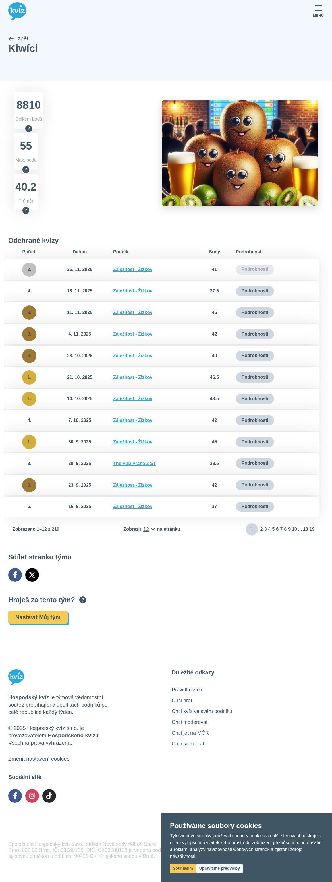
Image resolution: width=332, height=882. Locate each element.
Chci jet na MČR (190, 733)
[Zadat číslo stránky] (252, 529)
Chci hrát (182, 700)
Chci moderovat (190, 722)
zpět (18, 39)
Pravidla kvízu (188, 690)
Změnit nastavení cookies (38, 759)
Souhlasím (183, 868)
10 (294, 529)
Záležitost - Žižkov (132, 269)
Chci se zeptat (188, 744)
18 (305, 529)
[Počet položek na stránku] (151, 529)
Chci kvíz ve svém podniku (202, 711)
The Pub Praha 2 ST (134, 463)
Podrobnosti (255, 291)
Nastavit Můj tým (38, 617)
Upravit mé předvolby (219, 868)
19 (312, 529)
